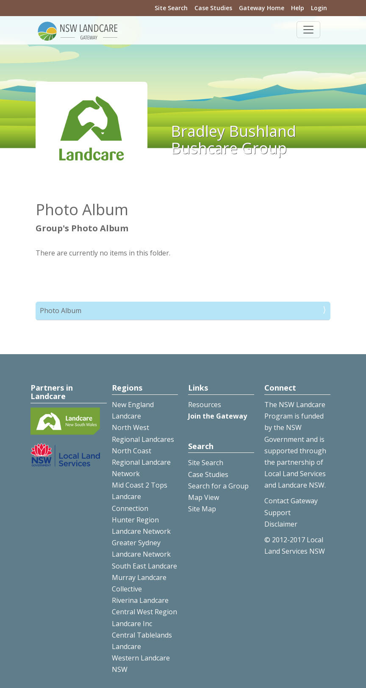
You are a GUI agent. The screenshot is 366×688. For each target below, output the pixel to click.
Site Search (171, 8)
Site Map (202, 508)
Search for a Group (218, 486)
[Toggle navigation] (308, 29)
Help (297, 8)
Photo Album (60, 310)
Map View (203, 497)
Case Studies (213, 8)
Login (319, 8)
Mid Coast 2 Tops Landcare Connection (139, 496)
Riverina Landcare (140, 600)
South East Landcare (144, 566)
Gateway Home (261, 8)
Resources (204, 404)
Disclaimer (280, 524)
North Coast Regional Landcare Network (141, 462)
